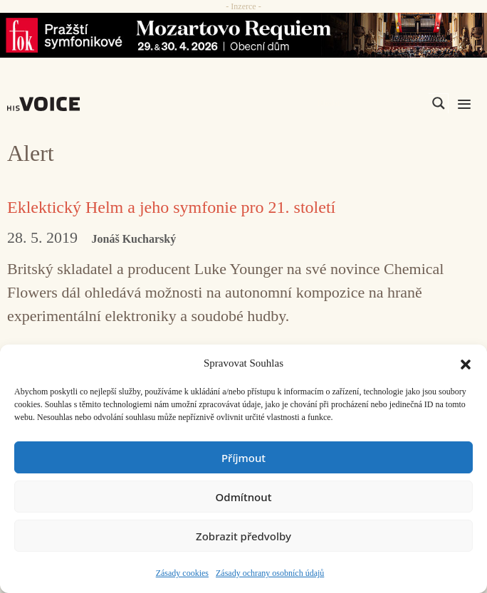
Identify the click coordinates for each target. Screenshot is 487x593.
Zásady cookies (182, 573)
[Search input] (371, 103)
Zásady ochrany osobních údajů (270, 573)
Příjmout (243, 458)
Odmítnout (244, 497)
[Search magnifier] (439, 103)
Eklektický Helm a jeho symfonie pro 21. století (171, 207)
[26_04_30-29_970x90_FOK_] (243, 35)
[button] (466, 363)
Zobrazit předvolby (243, 536)
